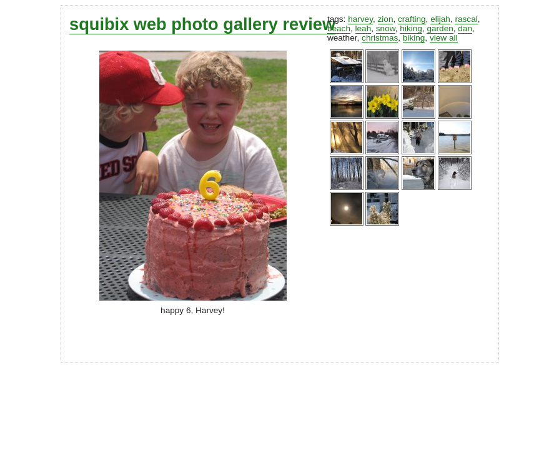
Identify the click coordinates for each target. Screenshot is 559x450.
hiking (411, 28)
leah (363, 28)
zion (385, 19)
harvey (360, 19)
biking (414, 37)
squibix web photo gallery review (202, 24)
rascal (466, 19)
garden (440, 28)
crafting (412, 19)
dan (465, 28)
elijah (440, 19)
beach (338, 28)
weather (342, 37)
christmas (380, 37)
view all (444, 37)
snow (385, 28)
